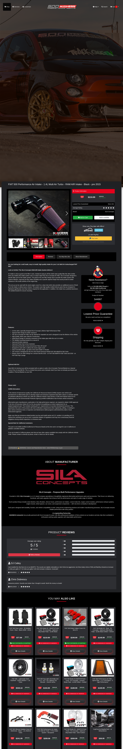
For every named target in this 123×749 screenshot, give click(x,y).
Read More (98, 320)
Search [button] (104, 7)
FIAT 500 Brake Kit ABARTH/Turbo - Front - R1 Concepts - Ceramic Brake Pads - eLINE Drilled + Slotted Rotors (75, 681)
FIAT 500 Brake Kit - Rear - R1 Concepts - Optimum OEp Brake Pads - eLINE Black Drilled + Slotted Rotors (102, 631)
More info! (111, 204)
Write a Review (34, 555)
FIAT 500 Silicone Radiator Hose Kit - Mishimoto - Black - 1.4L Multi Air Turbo (20, 730)
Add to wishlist (104, 217)
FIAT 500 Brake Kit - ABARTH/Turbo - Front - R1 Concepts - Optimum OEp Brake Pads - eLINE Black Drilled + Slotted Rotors (48, 631)
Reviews (50, 256)
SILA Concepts (109, 211)
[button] (67, 213)
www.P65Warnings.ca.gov (55, 448)
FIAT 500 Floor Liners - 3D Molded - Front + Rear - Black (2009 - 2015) (20, 629)
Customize (26, 7)
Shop (7, 7)
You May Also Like (64, 256)
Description (39, 256)
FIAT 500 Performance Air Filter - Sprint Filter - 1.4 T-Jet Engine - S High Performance (102, 680)
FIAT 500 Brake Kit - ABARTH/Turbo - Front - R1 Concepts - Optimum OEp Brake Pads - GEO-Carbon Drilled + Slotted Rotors (75, 731)
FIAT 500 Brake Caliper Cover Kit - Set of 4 (75, 629)
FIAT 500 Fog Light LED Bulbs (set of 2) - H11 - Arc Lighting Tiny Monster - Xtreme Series (48, 680)
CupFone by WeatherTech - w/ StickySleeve (102, 730)
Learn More (98, 230)
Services (16, 7)
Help (96, 7)
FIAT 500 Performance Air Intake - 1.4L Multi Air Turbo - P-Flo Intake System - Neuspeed (47, 730)
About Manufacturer (81, 256)
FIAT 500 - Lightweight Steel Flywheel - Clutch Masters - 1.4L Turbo (20, 680)
